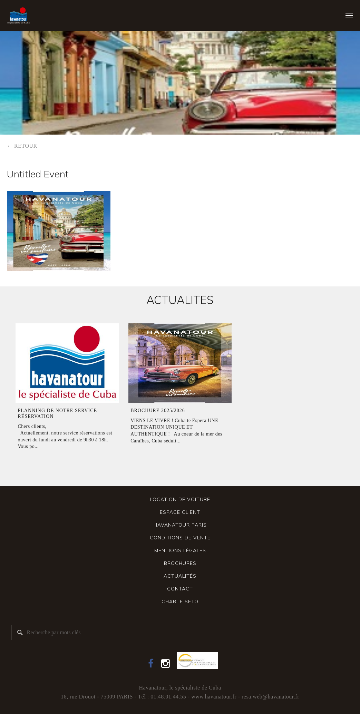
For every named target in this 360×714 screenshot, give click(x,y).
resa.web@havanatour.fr (270, 697)
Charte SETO (180, 601)
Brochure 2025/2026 (157, 410)
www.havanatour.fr (213, 697)
